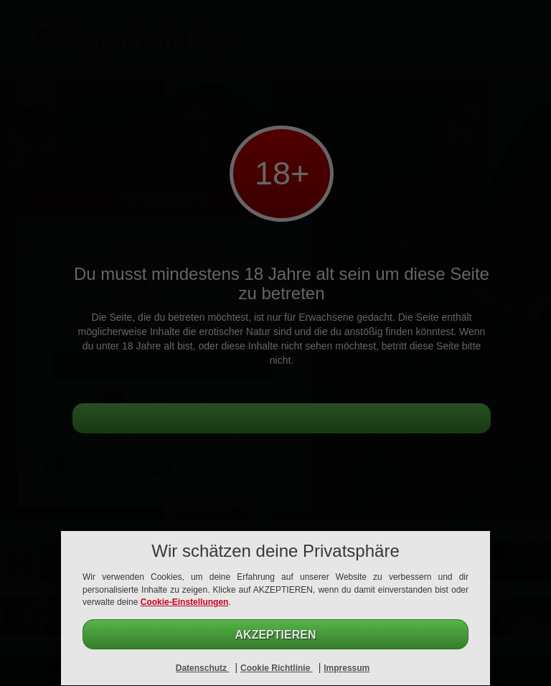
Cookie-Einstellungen (185, 602)
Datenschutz (203, 668)
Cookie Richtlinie (276, 668)
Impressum (346, 668)
